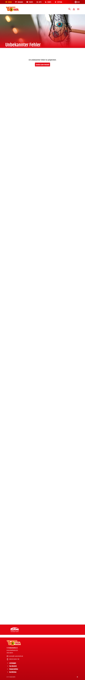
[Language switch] (77, 2)
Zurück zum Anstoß (42, 64)
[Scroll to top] (77, 677)
